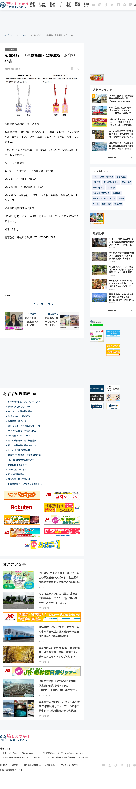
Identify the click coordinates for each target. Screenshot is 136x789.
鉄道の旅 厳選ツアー (17, 464)
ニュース (24, 35)
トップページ (8, 35)
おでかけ (111, 188)
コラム (60, 5)
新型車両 (116, 193)
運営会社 (15, 765)
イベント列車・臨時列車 (103, 177)
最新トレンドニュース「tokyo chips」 (19, 753)
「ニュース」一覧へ (42, 304)
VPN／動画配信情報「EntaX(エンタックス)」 (69, 757)
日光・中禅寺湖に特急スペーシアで (24, 445)
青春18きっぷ (98, 188)
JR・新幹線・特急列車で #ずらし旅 (24, 426)
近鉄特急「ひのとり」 (18, 421)
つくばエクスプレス (101, 193)
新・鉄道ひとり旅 (111, 182)
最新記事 (32, 5)
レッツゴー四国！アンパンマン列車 (24, 401)
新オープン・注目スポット (104, 198)
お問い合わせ (50, 765)
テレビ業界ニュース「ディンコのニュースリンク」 (63, 753)
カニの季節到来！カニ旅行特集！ (23, 440)
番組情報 (68, 5)
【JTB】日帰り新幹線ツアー (21, 460)
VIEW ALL (113, 157)
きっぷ (95, 204)
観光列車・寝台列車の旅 (19, 479)
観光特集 (52, 5)
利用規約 (3, 765)
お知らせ (86, 5)
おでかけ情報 (42, 5)
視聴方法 (77, 5)
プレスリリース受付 (69, 765)
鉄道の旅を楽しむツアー (19, 406)
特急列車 (96, 182)
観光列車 (118, 204)
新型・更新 (106, 204)
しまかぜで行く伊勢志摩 (19, 450)
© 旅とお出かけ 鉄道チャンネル (11, 770)
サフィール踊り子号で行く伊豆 (22, 431)
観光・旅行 (126, 182)
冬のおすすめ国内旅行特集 (20, 411)
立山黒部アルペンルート (19, 435)
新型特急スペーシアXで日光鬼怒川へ (25, 484)
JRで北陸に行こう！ (17, 469)
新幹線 (121, 198)
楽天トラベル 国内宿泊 (19, 416)
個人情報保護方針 (31, 765)
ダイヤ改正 (121, 177)
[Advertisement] (68, 22)
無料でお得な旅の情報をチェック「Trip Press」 (23, 757)
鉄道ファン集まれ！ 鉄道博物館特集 (24, 455)
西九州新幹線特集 (16, 474)
